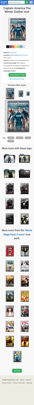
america (19, 138)
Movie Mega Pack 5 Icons (19, 55)
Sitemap (29, 383)
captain (11, 138)
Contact (28, 380)
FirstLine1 (13, 52)
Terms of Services (19, 383)
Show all (17, 371)
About (22, 380)
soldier (11, 141)
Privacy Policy (6, 383)
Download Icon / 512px (17, 75)
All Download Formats (17, 79)
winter (28, 138)
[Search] (27, 2)
